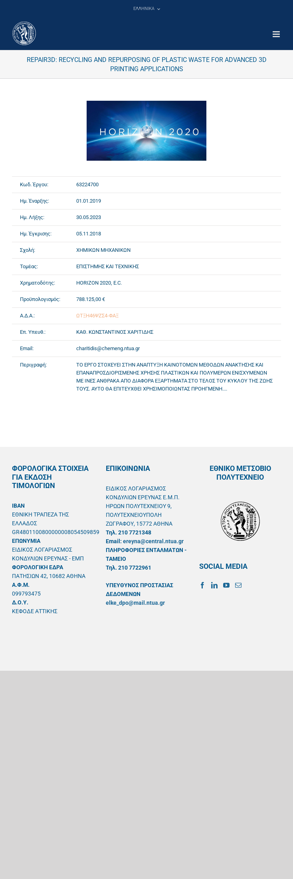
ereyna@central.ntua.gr (153, 541)
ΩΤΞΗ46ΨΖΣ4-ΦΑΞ (97, 316)
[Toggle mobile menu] (277, 34)
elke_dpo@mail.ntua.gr (135, 603)
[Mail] (238, 585)
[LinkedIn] (214, 585)
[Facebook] (202, 585)
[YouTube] (226, 585)
